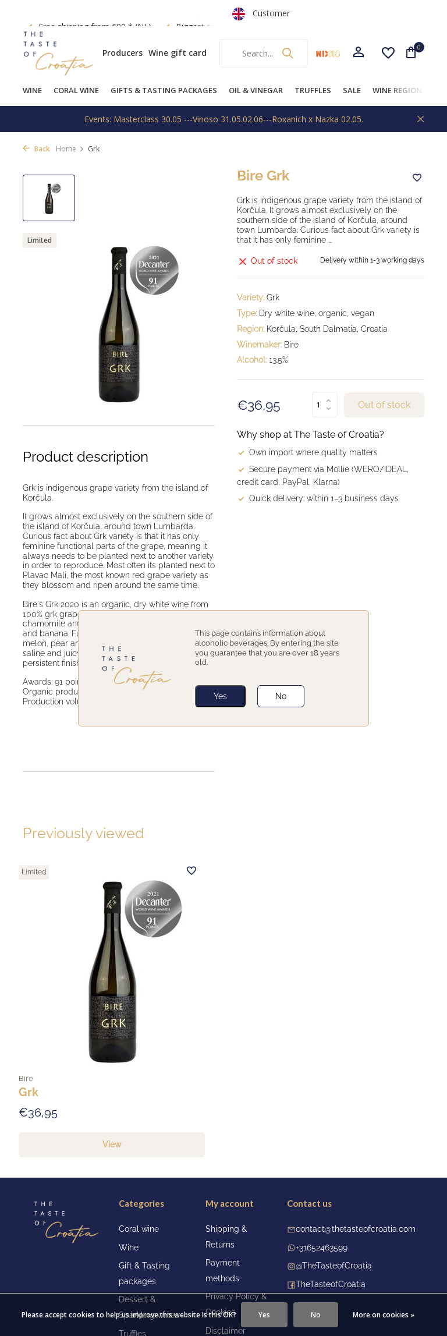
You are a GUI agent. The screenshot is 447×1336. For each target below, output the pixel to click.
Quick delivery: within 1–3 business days (318, 499)
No (280, 696)
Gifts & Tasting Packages (164, 90)
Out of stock (384, 405)
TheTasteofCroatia (331, 1228)
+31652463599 (321, 1191)
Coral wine (76, 90)
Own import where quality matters (307, 453)
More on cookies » (383, 1315)
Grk (36, 1033)
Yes (220, 696)
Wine (32, 90)
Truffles (313, 90)
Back (36, 149)
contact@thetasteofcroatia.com (356, 1173)
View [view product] (83, 1089)
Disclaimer (225, 1275)
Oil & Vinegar (256, 90)
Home (70, 149)
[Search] (263, 53)
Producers (122, 52)
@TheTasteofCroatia (334, 1210)
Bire (34, 1019)
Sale (352, 90)
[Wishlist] (388, 53)
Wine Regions (399, 90)
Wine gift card (177, 52)
